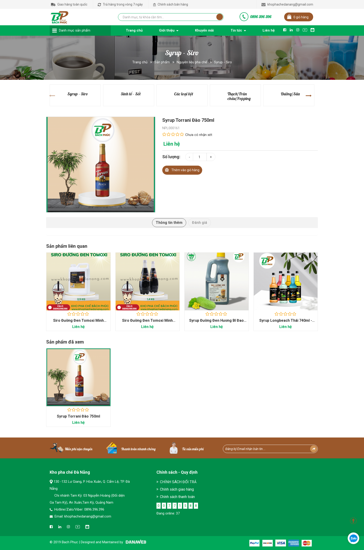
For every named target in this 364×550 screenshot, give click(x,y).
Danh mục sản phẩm (74, 30)
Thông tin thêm (169, 222)
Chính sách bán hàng (170, 4)
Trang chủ (139, 62)
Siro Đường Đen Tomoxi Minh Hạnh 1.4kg (147, 322)
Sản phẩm (162, 62)
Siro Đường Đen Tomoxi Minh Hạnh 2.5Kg (78, 322)
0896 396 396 (260, 16)
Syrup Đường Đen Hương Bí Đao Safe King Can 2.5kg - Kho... (216, 322)
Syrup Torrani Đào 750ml (78, 416)
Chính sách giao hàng (177, 489)
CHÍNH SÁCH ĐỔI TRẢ (178, 482)
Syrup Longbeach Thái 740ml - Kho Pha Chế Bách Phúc (285, 322)
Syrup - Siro (223, 62)
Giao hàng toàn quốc (69, 4)
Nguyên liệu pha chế (192, 62)
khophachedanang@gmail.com (287, 4)
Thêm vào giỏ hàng (182, 169)
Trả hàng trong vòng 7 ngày (120, 4)
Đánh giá (199, 222)
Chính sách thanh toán (177, 497)
